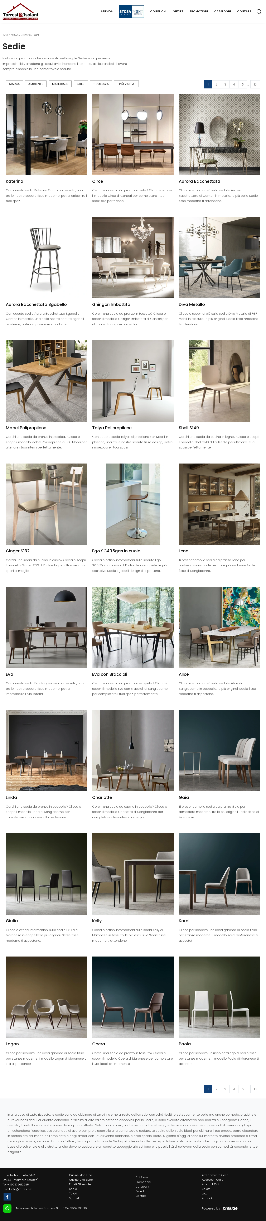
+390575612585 (18, 1185)
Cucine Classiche (81, 1180)
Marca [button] (14, 84)
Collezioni (158, 11)
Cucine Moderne (80, 1175)
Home (5, 34)
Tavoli (73, 1193)
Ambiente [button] (35, 84)
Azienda (107, 11)
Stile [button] (80, 84)
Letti (204, 1193)
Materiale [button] (60, 84)
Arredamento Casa (21, 34)
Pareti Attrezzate (80, 1184)
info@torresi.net (21, 1189)
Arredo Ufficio (211, 1184)
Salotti (206, 1189)
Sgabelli (74, 1198)
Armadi (207, 1198)
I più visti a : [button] (126, 84)
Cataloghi (222, 11)
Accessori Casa (212, 1180)
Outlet (178, 11)
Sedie (36, 34)
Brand (140, 1191)
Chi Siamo (143, 1177)
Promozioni (199, 11)
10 (255, 84)
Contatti (244, 11)
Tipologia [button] (101, 84)
